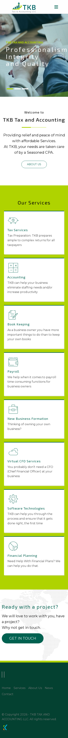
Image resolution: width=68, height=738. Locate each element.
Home (6, 688)
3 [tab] (25, 89)
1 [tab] (10, 89)
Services (19, 688)
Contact (7, 694)
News (49, 688)
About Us (35, 688)
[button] (34, 164)
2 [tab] (17, 89)
